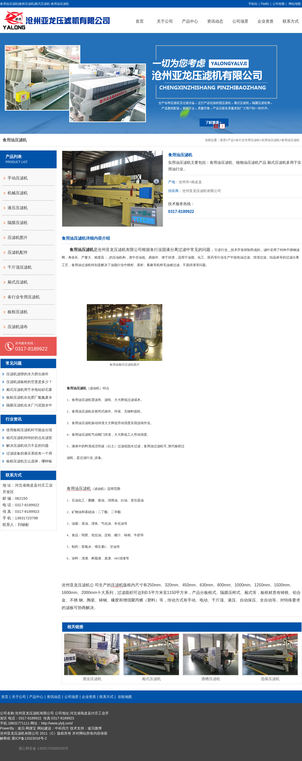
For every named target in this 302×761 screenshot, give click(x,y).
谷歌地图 (125, 697)
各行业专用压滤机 (248, 140)
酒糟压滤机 (210, 679)
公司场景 (240, 21)
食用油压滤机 (290, 140)
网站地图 (295, 4)
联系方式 (106, 697)
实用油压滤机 (270, 140)
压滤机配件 (18, 252)
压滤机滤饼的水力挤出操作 (27, 374)
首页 (140, 21)
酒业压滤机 (92, 679)
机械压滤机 (18, 193)
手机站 (252, 4)
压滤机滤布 (18, 327)
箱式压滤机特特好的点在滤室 (29, 438)
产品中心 (190, 21)
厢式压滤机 (151, 679)
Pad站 (265, 4)
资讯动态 (215, 21)
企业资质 (265, 21)
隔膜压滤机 (18, 222)
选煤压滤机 (270, 679)
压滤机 (117, 585)
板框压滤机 (18, 312)
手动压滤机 (18, 178)
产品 (231, 140)
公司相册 (279, 4)
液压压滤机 (18, 208)
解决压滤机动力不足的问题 (27, 445)
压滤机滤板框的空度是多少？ (29, 382)
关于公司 (165, 21)
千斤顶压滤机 (20, 267)
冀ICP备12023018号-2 (29, 738)
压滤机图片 (18, 237)
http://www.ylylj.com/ (57, 723)
